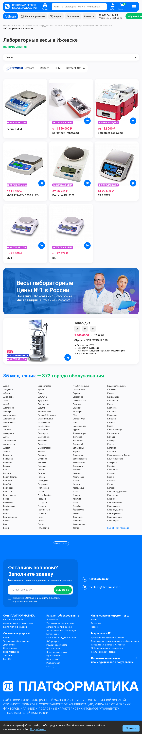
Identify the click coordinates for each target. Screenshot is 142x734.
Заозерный (78, 445)
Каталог (18, 26)
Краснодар (112, 496)
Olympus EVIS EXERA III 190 (90, 340)
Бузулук (41, 408)
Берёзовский (9, 506)
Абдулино (8, 390)
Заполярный (79, 448)
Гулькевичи (43, 528)
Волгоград (43, 434)
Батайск (7, 474)
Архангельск (9, 445)
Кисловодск (113, 434)
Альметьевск (9, 423)
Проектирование (11, 652)
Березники (8, 503)
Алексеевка (9, 419)
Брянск (41, 394)
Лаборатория (52, 642)
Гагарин (41, 474)
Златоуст (77, 470)
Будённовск (43, 405)
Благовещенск (10, 517)
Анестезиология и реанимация (61, 631)
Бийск (6, 510)
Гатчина (41, 477)
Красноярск (113, 521)
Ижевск (76, 485)
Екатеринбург (79, 419)
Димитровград (79, 401)
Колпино (111, 452)
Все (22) (50, 667)
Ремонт (6, 638)
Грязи (40, 517)
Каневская (112, 401)
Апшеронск (8, 434)
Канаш (110, 394)
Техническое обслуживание (16, 642)
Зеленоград (78, 456)
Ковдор (110, 441)
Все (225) (7, 660)
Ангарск (7, 430)
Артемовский (9, 441)
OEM (61, 68)
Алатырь (7, 412)
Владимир (43, 430)
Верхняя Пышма (45, 419)
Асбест (6, 448)
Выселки (42, 463)
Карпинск (111, 408)
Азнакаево (8, 397)
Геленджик (43, 481)
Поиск (102, 6)
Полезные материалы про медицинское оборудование (112, 660)
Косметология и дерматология (61, 638)
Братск (41, 390)
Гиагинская (43, 488)
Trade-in (95, 627)
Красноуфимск (114, 514)
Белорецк (7, 492)
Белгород (7, 481)
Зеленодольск (80, 459)
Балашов (7, 463)
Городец (42, 499)
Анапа (6, 426)
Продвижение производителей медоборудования (115, 642)
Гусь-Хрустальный (81, 386)
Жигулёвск (78, 437)
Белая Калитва (10, 477)
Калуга (76, 528)
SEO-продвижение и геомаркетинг (107, 649)
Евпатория (78, 412)
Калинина (77, 521)
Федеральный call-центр (112, 16)
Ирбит (75, 492)
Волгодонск (43, 437)
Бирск (6, 514)
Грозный (42, 514)
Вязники (42, 466)
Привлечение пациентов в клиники (107, 638)
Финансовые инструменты (108, 616)
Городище (42, 503)
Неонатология (53, 649)
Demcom (21, 68)
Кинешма (111, 419)
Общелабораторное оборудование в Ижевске (88, 26)
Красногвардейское (116, 492)
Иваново (77, 474)
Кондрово (112, 463)
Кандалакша (113, 397)
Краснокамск (113, 506)
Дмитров (77, 405)
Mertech (47, 68)
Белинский (8, 488)
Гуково (41, 525)
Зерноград (78, 466)
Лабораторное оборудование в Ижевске (44, 26)
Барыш (6, 470)
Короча (110, 477)
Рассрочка (96, 624)
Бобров (6, 521)
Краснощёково (114, 517)
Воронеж (42, 456)
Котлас (110, 485)
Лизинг (94, 620)
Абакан (6, 386)
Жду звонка (63, 590)
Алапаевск (8, 408)
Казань (76, 514)
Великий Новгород (47, 415)
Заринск (77, 452)
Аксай (6, 405)
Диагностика (9, 645)
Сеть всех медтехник (13, 620)
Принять (131, 728)
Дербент (77, 394)
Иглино (76, 481)
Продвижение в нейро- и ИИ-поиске (108, 645)
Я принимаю (34, 600)
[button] (132, 291)
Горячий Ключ (44, 510)
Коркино (111, 474)
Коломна (111, 448)
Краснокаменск (114, 503)
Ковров (110, 445)
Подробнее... (38, 729)
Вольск (41, 452)
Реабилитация (53, 663)
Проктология (52, 660)
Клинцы (111, 437)
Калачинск (78, 517)
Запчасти (7, 656)
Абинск (6, 394)
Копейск (111, 466)
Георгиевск (43, 485)
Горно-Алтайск (45, 496)
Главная (7, 26)
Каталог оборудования (61, 616)
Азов (5, 401)
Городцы (42, 506)
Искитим (77, 499)
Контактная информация (15, 627)
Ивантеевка (78, 477)
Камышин (112, 390)
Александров (9, 415)
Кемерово (112, 415)
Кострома (112, 481)
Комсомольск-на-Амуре (118, 456)
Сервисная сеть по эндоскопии (18, 624)
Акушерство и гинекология (59, 627)
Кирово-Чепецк (114, 430)
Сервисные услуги (15, 633)
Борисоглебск (44, 386)
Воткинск (42, 459)
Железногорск (79, 434)
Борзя (6, 528)
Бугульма (42, 397)
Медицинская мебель (56, 645)
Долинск (77, 408)
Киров (110, 426)
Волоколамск (44, 448)
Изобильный (78, 488)
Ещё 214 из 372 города (118, 528)
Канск (110, 405)
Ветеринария (52, 634)
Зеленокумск (79, 463)
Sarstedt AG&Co (80, 68)
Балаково (7, 456)
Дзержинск (78, 397)
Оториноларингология (56, 652)
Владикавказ (44, 426)
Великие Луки (44, 412)
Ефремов (77, 430)
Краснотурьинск (115, 510)
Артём (6, 437)
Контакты (91, 16)
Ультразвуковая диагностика (60, 624)
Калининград (79, 525)
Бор (5, 525)
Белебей (7, 485)
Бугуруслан (43, 401)
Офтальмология (54, 656)
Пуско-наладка (10, 649)
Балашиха (8, 459)
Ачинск (6, 452)
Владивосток (44, 423)
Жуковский (78, 441)
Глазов (41, 492)
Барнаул (7, 466)
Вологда (42, 445)
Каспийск (112, 412)
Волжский (43, 441)
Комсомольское (115, 459)
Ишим (75, 503)
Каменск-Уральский (116, 386)
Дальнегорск (79, 390)
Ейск (75, 415)
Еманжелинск (79, 426)
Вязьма (41, 470)
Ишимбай (77, 506)
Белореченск (9, 496)
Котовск (111, 488)
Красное (111, 499)
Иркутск (76, 496)
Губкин (41, 521)
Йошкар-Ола (78, 510)
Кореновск (112, 470)
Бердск (6, 499)
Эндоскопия (75, 16)
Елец (75, 423)
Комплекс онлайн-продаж (103, 652)
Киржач (111, 423)
